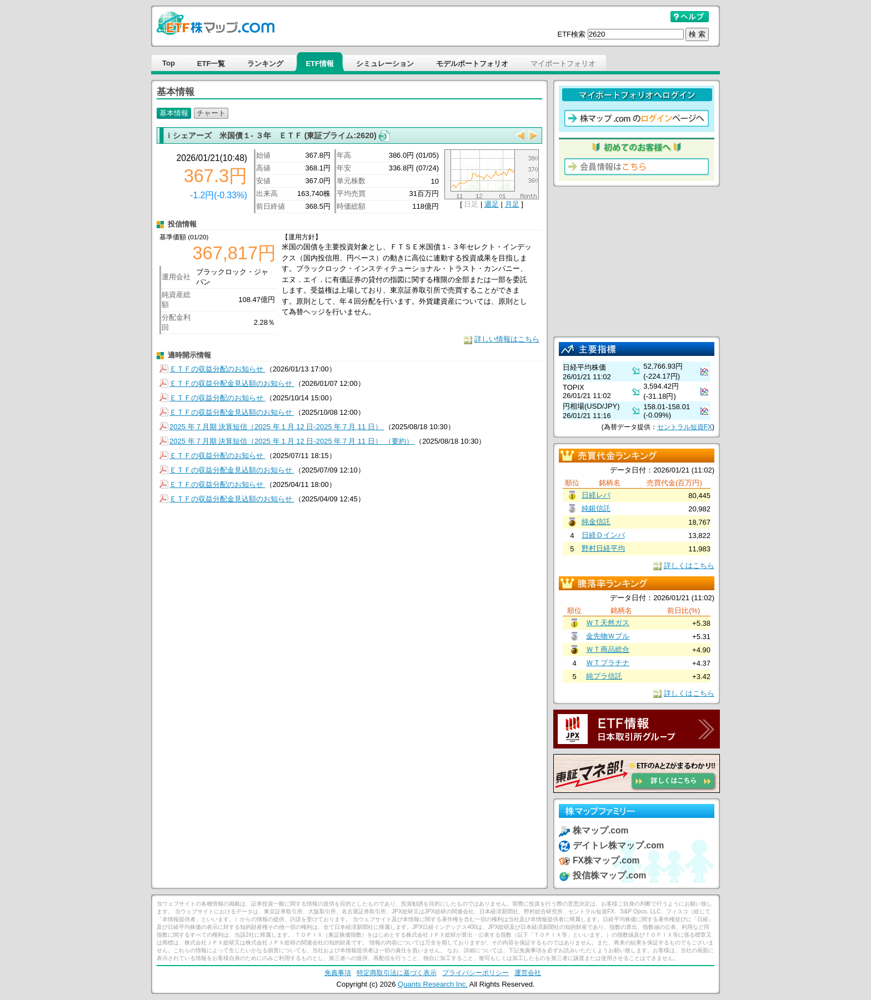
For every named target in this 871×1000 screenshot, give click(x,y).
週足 (491, 204)
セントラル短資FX (684, 427)
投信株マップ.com (609, 875)
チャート (211, 113)
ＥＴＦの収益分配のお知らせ (217, 369)
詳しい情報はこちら (506, 339)
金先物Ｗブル (607, 636)
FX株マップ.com (606, 860)
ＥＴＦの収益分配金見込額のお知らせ (231, 383)
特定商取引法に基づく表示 (397, 972)
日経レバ (596, 495)
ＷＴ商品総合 (607, 649)
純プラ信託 (604, 676)
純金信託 (596, 521)
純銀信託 (596, 508)
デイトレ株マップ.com (618, 845)
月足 (512, 204)
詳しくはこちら (689, 565)
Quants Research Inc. (433, 984)
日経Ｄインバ (603, 535)
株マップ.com (600, 830)
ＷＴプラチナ (607, 663)
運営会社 (527, 972)
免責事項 (337, 972)
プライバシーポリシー (475, 972)
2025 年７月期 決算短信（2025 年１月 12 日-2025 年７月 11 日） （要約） (292, 441)
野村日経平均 (603, 548)
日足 (471, 204)
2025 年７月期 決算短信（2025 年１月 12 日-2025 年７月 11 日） (276, 427)
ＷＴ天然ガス (607, 623)
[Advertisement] (636, 261)
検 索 (697, 34)
